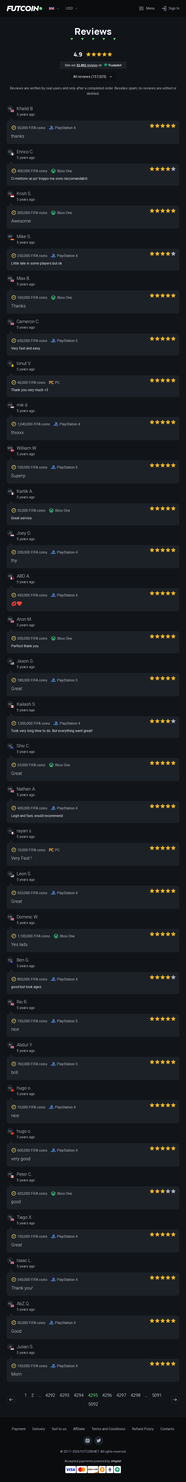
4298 (135, 1395)
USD (72, 8)
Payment (19, 1429)
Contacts (167, 1429)
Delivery (38, 1429)
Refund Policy (143, 1429)
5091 (157, 1395)
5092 (93, 1404)
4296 (107, 1395)
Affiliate (79, 1429)
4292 (50, 1395)
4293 (64, 1395)
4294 (79, 1395)
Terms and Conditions (108, 1429)
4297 (121, 1395)
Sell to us (59, 1429)
